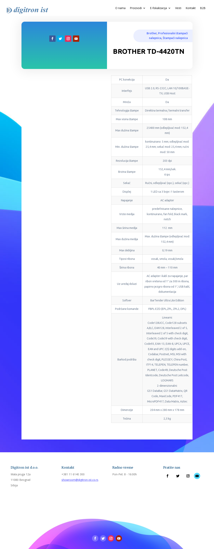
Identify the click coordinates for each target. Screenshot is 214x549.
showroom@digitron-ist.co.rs (79, 480)
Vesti (178, 8)
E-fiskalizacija (158, 8)
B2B (203, 8)
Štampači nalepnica (175, 38)
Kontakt (191, 8)
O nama (120, 8)
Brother (152, 33)
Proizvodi (136, 8)
